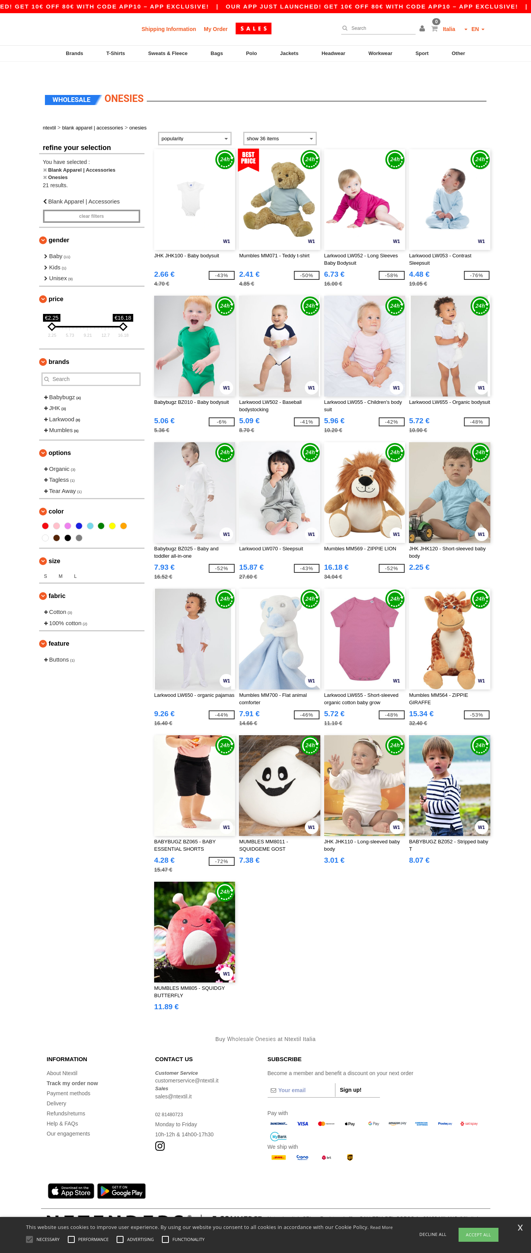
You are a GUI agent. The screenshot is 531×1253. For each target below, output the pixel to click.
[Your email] (301, 1074)
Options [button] (60, 436)
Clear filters (91, 200)
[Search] (376, 28)
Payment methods (69, 1077)
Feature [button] (59, 627)
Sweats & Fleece (167, 53)
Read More (381, 1227)
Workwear (380, 53)
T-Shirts (115, 53)
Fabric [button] (57, 579)
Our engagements (68, 1117)
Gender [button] (59, 224)
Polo (251, 53)
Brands (74, 53)
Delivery (57, 1087)
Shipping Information (169, 29)
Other (458, 53)
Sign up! (351, 1073)
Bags (217, 53)
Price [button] (56, 282)
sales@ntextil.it (173, 1080)
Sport (422, 53)
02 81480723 (171, 1098)
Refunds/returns (66, 1097)
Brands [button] (59, 345)
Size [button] (54, 544)
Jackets (289, 53)
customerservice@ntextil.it (187, 1064)
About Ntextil (62, 1057)
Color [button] (56, 495)
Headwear (333, 53)
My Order (215, 29)
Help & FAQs (62, 1107)
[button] (423, 29)
